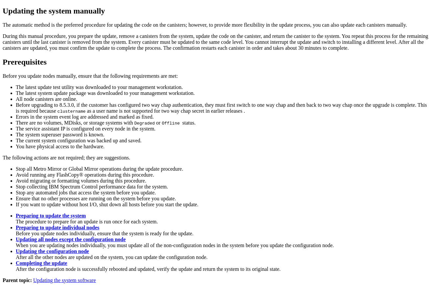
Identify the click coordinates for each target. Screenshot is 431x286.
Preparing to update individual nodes (57, 227)
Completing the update (41, 263)
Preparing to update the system (51, 215)
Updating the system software (64, 280)
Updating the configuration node (52, 251)
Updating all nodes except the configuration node (71, 239)
